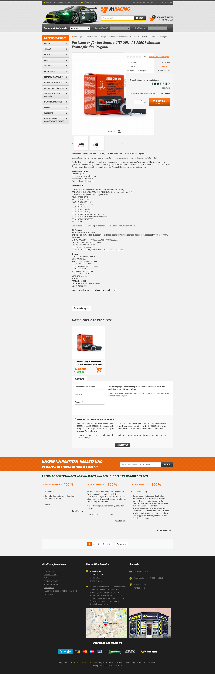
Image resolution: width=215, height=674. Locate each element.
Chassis (47, 60)
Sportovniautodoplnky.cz (84, 662)
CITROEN (88, 37)
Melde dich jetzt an (164, 2)
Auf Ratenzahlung (51, 584)
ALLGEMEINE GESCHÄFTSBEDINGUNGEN (60, 591)
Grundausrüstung (53, 82)
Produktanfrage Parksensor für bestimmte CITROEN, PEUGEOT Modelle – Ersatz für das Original (139, 401)
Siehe (145, 113)
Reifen (47, 107)
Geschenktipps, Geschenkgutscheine (54, 119)
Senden (166, 464)
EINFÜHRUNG (49, 571)
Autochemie (49, 71)
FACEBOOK (48, 594)
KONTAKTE (48, 578)
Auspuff (48, 66)
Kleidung (48, 113)
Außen (47, 49)
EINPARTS (166, 66)
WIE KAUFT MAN (50, 574)
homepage (78, 36)
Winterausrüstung (53, 102)
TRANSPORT (49, 587)
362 (109, 544)
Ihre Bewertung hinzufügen (159, 57)
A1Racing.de (124, 10)
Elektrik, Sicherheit (53, 77)
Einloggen (149, 2)
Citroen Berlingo (100, 37)
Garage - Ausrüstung (54, 88)
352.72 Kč (166, 88)
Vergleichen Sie (133, 114)
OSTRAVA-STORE (51, 581)
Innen (47, 43)
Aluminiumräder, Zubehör (52, 95)
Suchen (139, 18)
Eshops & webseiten (101, 665)
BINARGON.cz (116, 665)
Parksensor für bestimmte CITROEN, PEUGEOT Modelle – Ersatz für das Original (88, 363)
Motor (47, 54)
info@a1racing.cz (90, 2)
